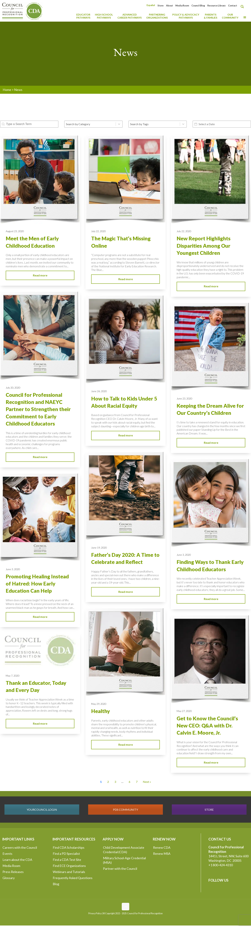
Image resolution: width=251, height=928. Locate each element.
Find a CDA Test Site (67, 860)
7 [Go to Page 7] (136, 781)
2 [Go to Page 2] (108, 781)
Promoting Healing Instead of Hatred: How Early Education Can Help (37, 583)
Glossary (9, 878)
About (169, 5)
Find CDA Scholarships (68, 847)
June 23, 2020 (184, 398)
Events (7, 854)
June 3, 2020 (184, 554)
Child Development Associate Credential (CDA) (123, 850)
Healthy (100, 711)
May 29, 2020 (98, 703)
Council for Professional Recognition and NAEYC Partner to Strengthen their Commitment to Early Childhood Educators (38, 409)
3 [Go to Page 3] (115, 781)
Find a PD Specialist (66, 854)
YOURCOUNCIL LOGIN (42, 809)
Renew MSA (161, 854)
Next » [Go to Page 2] (147, 781)
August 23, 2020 (15, 231)
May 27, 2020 (184, 710)
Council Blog (198, 5)
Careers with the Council (20, 847)
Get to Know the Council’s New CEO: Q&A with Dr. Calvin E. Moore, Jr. (207, 725)
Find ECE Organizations (69, 866)
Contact (232, 5)
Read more (40, 275)
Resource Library (216, 5)
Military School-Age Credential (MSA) (124, 860)
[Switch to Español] (151, 5)
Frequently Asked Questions (72, 878)
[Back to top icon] (125, 906)
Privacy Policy (95, 913)
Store (161, 5)
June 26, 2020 (99, 391)
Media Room (182, 5)
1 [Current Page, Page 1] (101, 781)
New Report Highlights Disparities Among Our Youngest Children (203, 245)
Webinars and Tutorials (69, 872)
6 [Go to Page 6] (129, 781)
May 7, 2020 (12, 675)
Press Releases (13, 872)
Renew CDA (161, 847)
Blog (56, 884)
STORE (209, 809)
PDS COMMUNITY (125, 809)
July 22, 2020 (98, 231)
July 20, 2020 (13, 387)
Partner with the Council (120, 869)
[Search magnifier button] (243, 7)
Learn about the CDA (17, 860)
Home (7, 90)
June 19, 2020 (99, 547)
